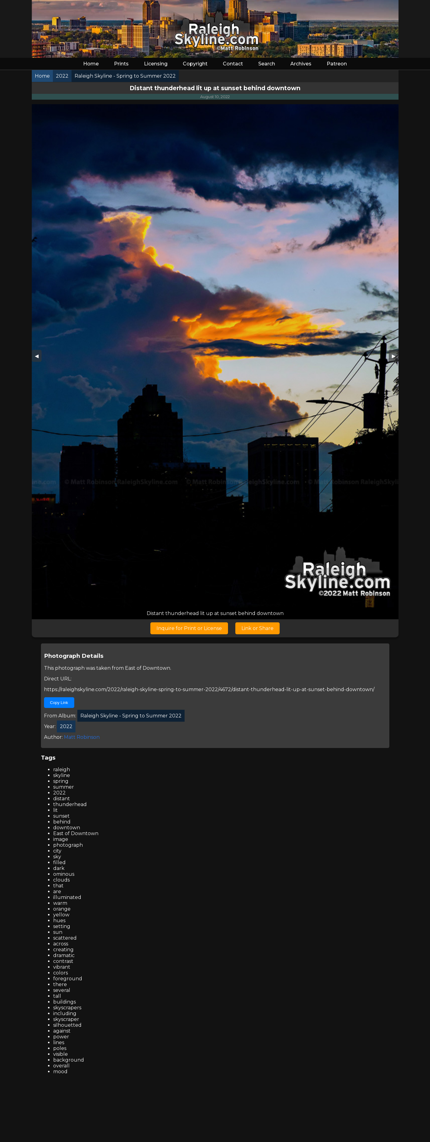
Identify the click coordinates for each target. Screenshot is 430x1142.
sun (57, 932)
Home (91, 64)
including (64, 1013)
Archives (300, 64)
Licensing (155, 64)
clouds (61, 880)
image (60, 839)
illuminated (67, 897)
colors (60, 973)
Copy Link (59, 702)
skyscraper (66, 1019)
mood (60, 1071)
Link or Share (257, 628)
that (58, 886)
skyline (61, 775)
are (57, 891)
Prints (121, 64)
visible (60, 1054)
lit (55, 810)
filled (59, 862)
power (61, 1037)
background (68, 1060)
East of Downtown (147, 668)
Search (266, 64)
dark (58, 868)
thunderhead (70, 804)
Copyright (195, 64)
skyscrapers (67, 1008)
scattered (65, 938)
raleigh (61, 769)
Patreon (337, 64)
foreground (67, 979)
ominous (63, 874)
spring (60, 781)
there (60, 984)
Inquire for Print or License (189, 628)
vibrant (61, 967)
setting (61, 926)
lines (58, 1042)
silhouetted (67, 1025)
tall (57, 996)
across (60, 944)
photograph (68, 845)
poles (59, 1048)
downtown (66, 828)
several (61, 990)
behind (62, 822)
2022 (59, 793)
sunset (61, 816)
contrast (63, 961)
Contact (233, 64)
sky (57, 857)
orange (62, 909)
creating (63, 949)
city (57, 851)
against (62, 1031)
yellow (61, 915)
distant (61, 798)
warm (60, 903)
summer (63, 787)
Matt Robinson (82, 737)
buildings (64, 1002)
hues (59, 920)
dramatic (64, 955)
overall (61, 1066)
